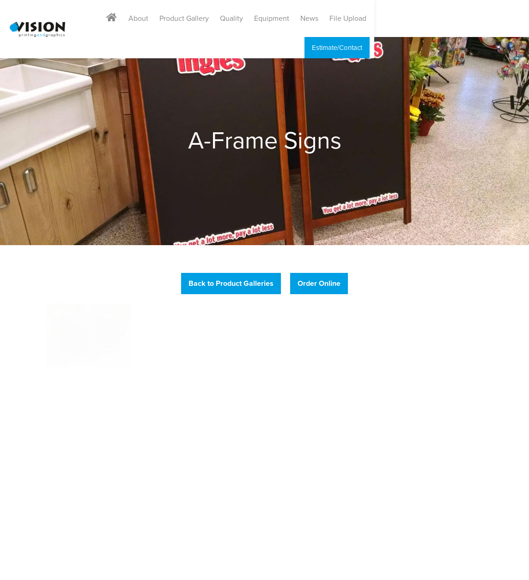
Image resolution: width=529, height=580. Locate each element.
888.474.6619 (37, 411)
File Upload (432, 18)
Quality (316, 18)
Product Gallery (269, 18)
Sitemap (180, 567)
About (223, 18)
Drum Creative (508, 567)
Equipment (356, 18)
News (394, 18)
